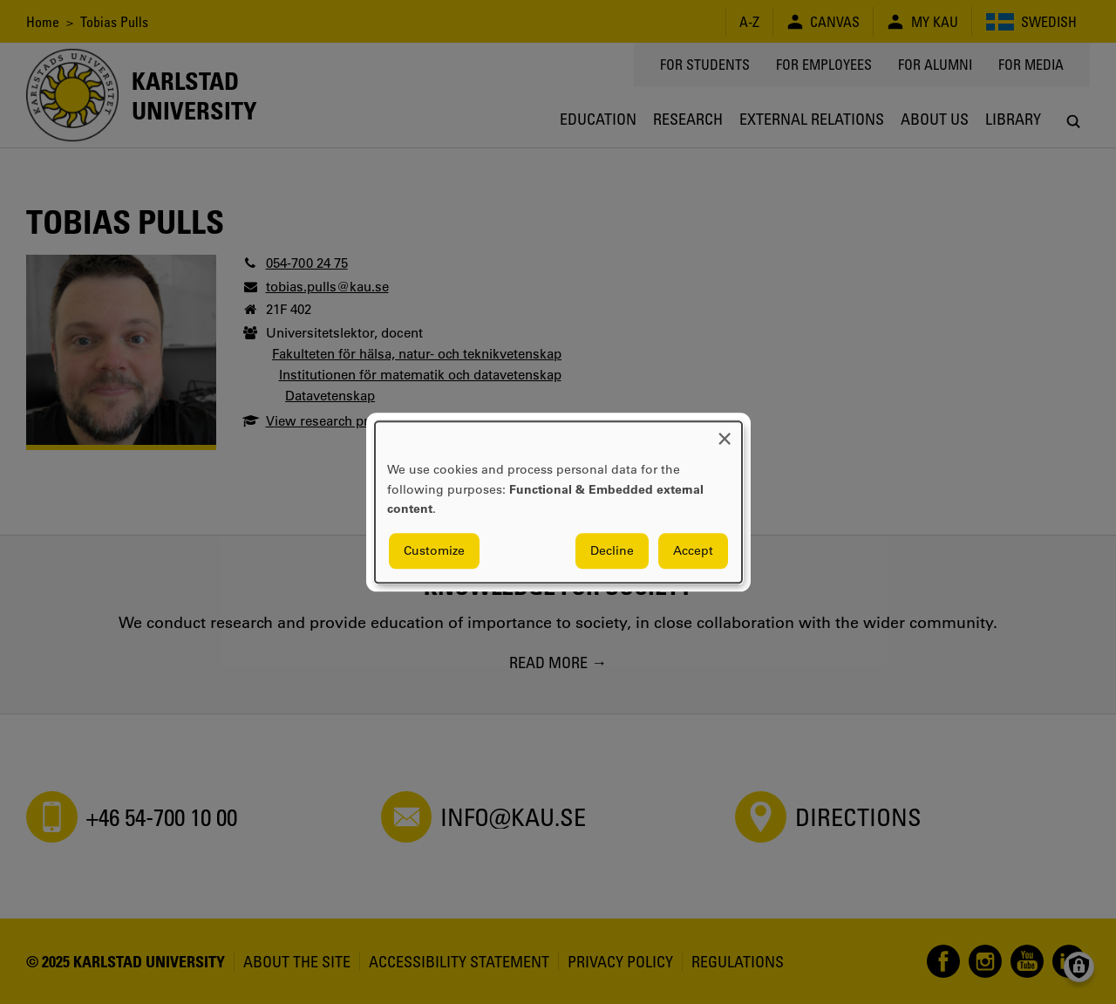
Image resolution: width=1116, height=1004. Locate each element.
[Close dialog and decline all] (724, 432)
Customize (434, 550)
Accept (693, 550)
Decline (612, 550)
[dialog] (558, 502)
